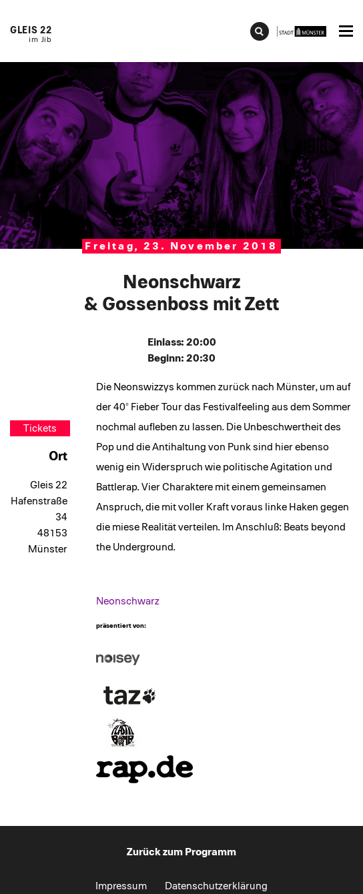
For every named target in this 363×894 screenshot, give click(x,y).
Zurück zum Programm (181, 852)
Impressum (121, 886)
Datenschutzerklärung (216, 886)
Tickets (40, 428)
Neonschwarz (127, 601)
